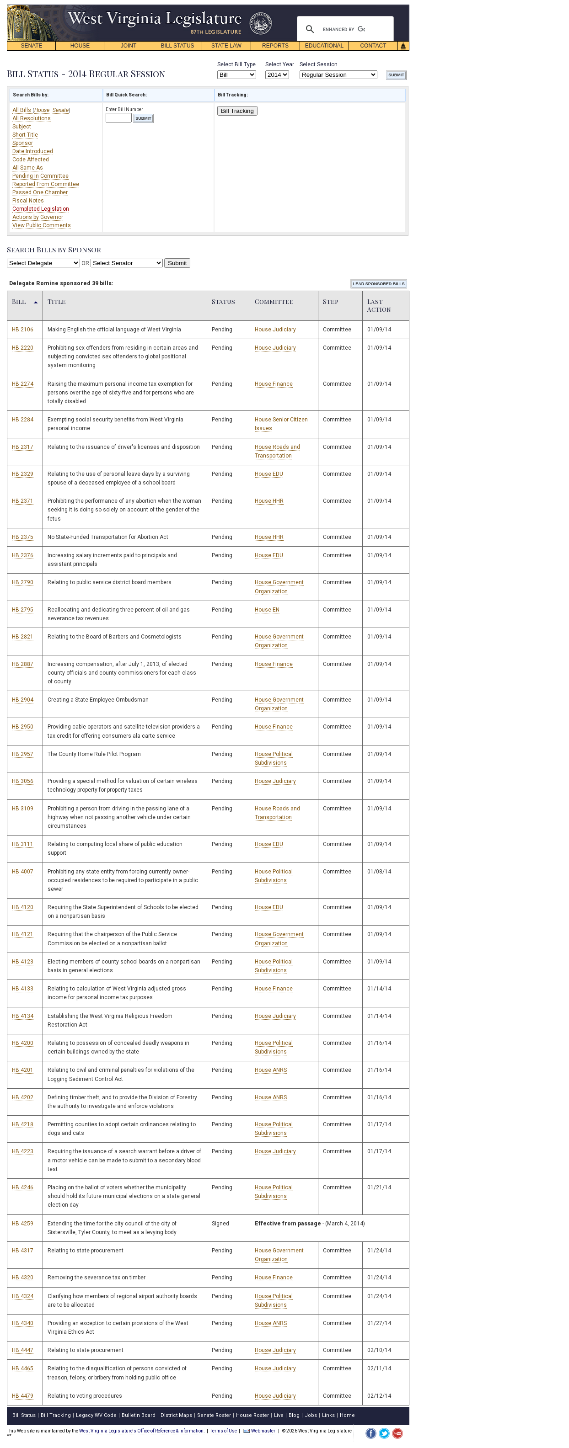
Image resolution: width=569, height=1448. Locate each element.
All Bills (22, 110)
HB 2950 (22, 727)
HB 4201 (22, 1070)
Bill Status (24, 1415)
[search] (344, 29)
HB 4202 (22, 1097)
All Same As (27, 168)
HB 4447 (22, 1350)
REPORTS (275, 46)
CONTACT (373, 46)
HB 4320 (22, 1277)
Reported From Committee (45, 184)
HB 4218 (22, 1124)
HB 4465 (22, 1368)
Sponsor (22, 143)
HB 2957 (22, 754)
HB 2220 (22, 348)
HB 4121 (22, 934)
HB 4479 (22, 1396)
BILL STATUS (177, 46)
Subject (21, 126)
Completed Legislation (40, 209)
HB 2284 (22, 419)
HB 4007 (22, 871)
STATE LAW (226, 46)
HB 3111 (22, 844)
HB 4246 (22, 1187)
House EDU (269, 474)
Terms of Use (223, 1430)
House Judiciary (275, 329)
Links (328, 1415)
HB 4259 (22, 1223)
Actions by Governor (37, 217)
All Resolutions (31, 118)
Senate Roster (214, 1415)
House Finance (274, 384)
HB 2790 (22, 582)
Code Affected (30, 159)
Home (347, 1415)
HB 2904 (22, 700)
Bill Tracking (237, 110)
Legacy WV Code (96, 1415)
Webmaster (259, 1430)
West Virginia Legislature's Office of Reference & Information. (142, 1430)
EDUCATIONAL (324, 46)
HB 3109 (22, 808)
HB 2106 (22, 329)
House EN (267, 610)
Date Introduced (32, 151)
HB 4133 (22, 988)
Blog (294, 1415)
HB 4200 (22, 1043)
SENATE (31, 46)
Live (279, 1415)
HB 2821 (22, 637)
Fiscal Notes (28, 200)
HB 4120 (22, 907)
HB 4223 (22, 1151)
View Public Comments (41, 225)
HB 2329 (22, 474)
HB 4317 (22, 1250)
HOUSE (80, 46)
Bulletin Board (139, 1415)
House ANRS (271, 1070)
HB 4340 (22, 1323)
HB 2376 (22, 555)
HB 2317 (22, 447)
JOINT (129, 46)
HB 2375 (22, 537)
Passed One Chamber (40, 192)
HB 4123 (22, 961)
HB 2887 (22, 664)
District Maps (176, 1415)
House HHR (269, 501)
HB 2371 (22, 501)
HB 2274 (22, 384)
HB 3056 (22, 781)
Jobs (311, 1415)
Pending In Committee (40, 176)
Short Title (25, 135)
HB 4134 (22, 1016)
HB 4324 (22, 1296)
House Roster (252, 1415)
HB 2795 (22, 610)
